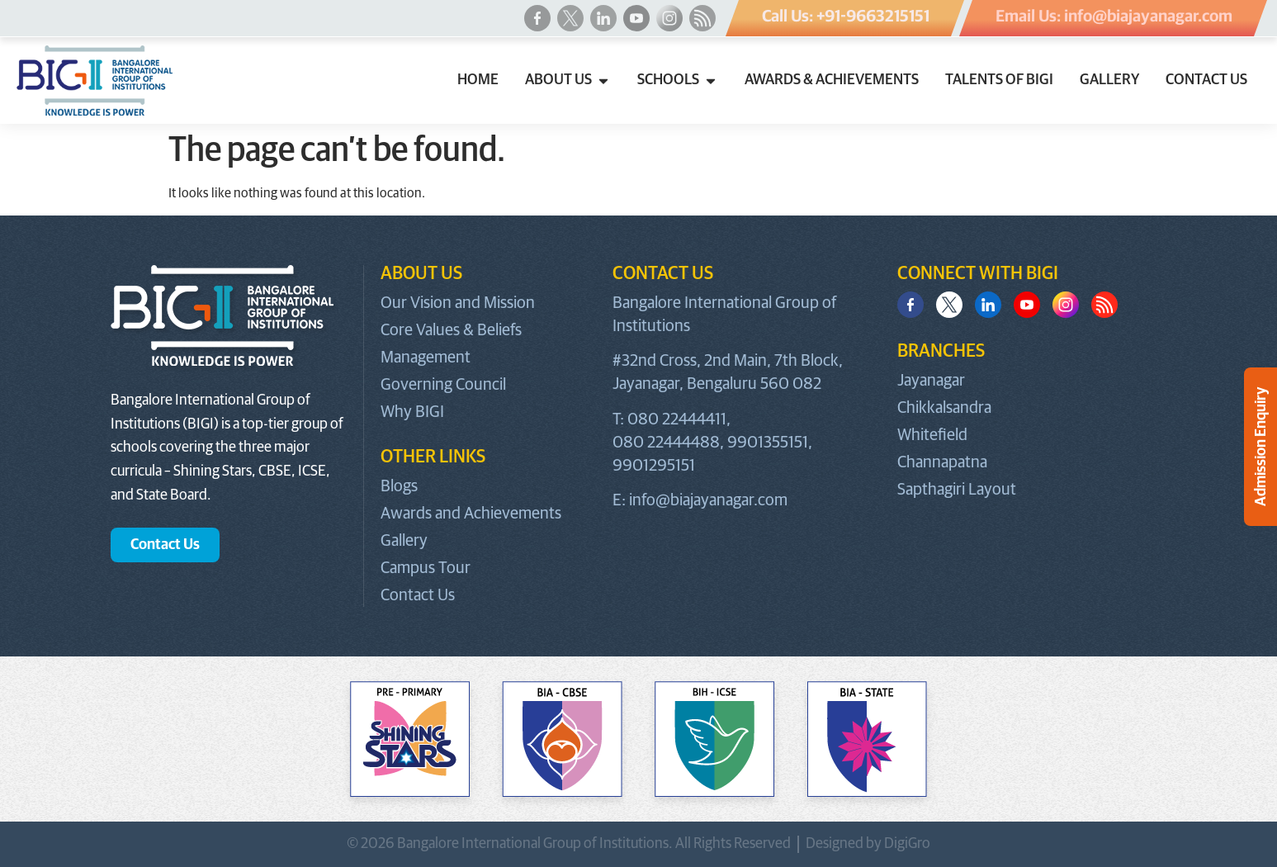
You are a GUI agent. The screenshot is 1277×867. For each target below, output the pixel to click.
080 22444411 (676, 419)
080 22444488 (666, 442)
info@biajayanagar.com (708, 500)
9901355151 (767, 442)
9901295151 (653, 465)
